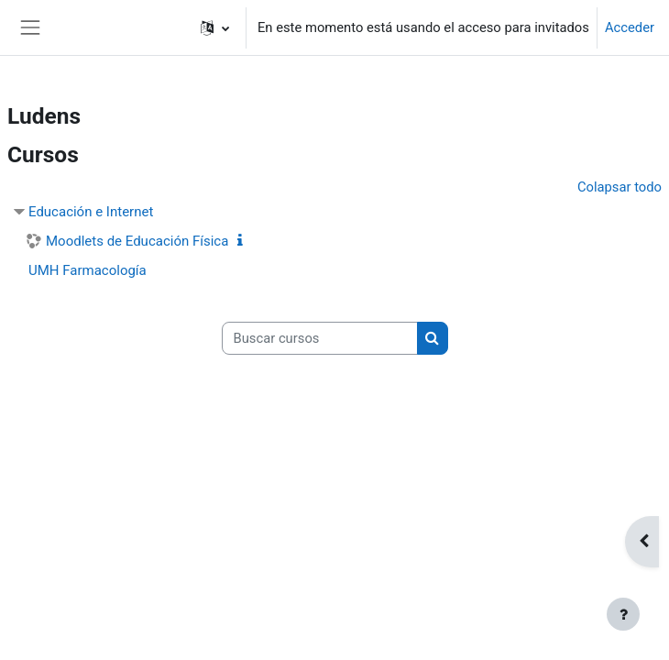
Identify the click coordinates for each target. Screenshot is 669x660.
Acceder (629, 27)
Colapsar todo (619, 187)
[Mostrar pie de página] (623, 614)
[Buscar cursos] (320, 338)
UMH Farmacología (87, 270)
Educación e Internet (90, 212)
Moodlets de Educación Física (137, 241)
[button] (215, 27)
